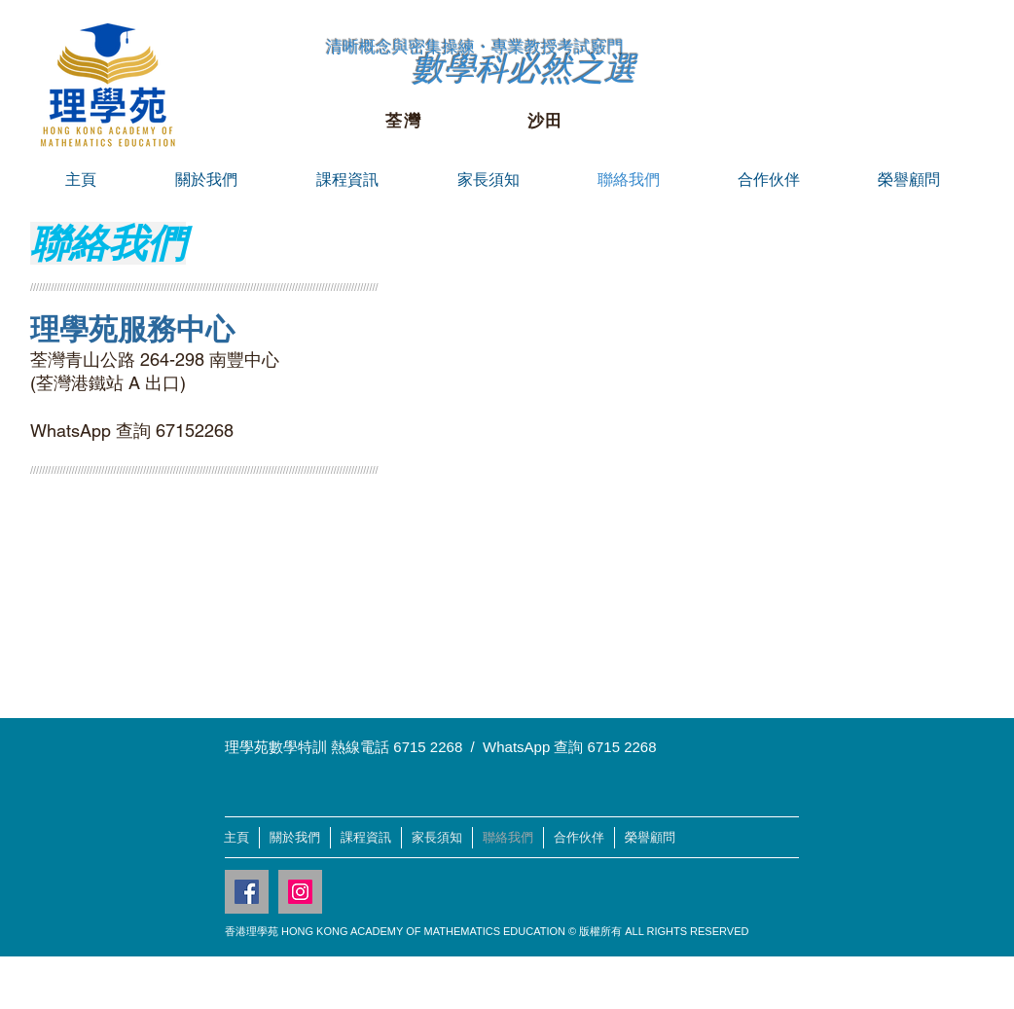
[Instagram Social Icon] (300, 892)
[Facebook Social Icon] (247, 892)
